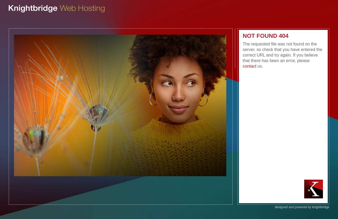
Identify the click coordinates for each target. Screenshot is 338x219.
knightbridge (320, 207)
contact (249, 66)
